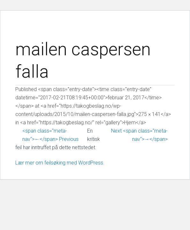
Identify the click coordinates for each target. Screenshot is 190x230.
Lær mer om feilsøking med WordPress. (59, 163)
